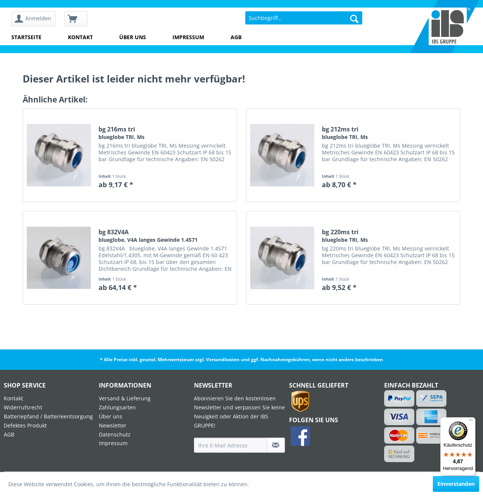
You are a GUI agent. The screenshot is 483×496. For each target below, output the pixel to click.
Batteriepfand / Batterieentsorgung (48, 416)
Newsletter (112, 425)
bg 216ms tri (121, 132)
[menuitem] (36, 19)
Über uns (132, 37)
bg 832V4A (148, 235)
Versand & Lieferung (125, 398)
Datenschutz (115, 434)
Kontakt (80, 37)
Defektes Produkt (25, 425)
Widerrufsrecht (23, 407)
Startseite (26, 37)
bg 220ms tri (345, 235)
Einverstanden (456, 483)
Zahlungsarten (117, 407)
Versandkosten (223, 359)
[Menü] (470, 421)
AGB (236, 37)
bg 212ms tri (345, 132)
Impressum (188, 37)
